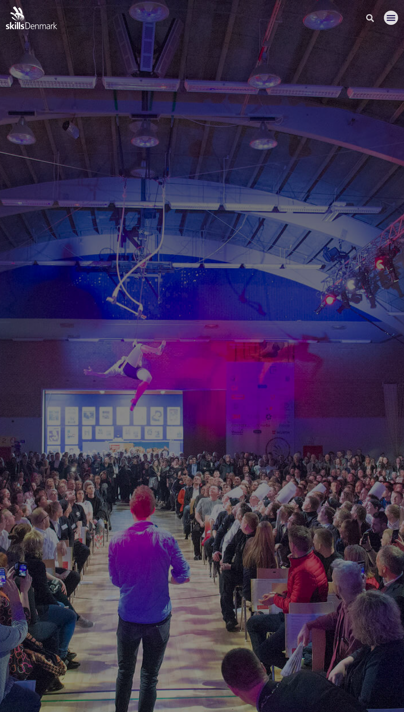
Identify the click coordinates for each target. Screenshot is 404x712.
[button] (391, 18)
